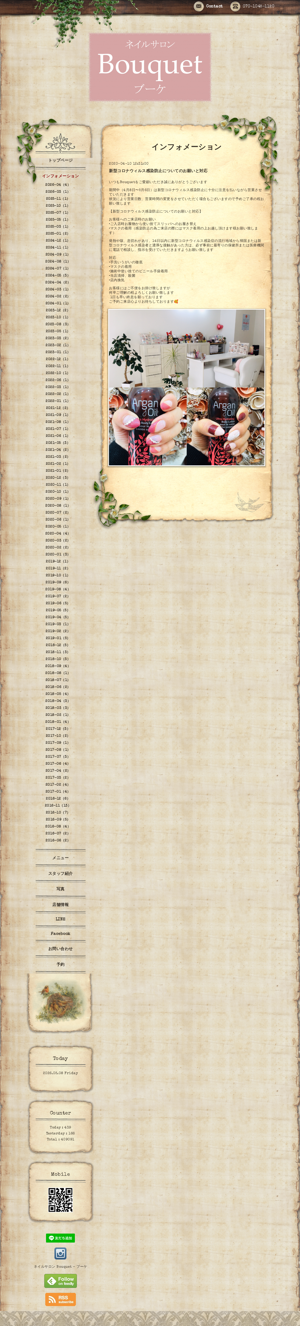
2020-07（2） (58, 513)
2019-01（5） (58, 638)
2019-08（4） (58, 589)
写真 (60, 890)
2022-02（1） (58, 394)
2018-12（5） (58, 645)
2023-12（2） (58, 310)
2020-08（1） (58, 506)
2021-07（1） (58, 429)
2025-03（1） (58, 227)
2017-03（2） (58, 778)
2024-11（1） (58, 248)
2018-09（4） (58, 666)
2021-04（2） (58, 450)
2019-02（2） (58, 631)
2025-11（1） (58, 199)
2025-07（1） (58, 213)
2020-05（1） (58, 527)
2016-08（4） (58, 827)
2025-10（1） (58, 206)
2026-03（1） (58, 192)
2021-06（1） (58, 436)
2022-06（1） (58, 380)
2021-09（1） (58, 415)
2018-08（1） (58, 673)
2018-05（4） (58, 694)
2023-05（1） (58, 331)
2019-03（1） (58, 624)
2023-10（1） (58, 317)
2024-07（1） (58, 269)
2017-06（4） (58, 764)
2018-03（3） (58, 708)
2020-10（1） (58, 492)
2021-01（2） (58, 471)
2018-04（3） (58, 701)
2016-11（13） (58, 806)
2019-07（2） (58, 596)
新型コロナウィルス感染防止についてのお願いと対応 (158, 171)
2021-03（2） (58, 457)
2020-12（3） (58, 478)
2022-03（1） (58, 387)
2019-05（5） (58, 610)
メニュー (60, 858)
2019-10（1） (58, 575)
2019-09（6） (58, 582)
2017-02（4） (58, 785)
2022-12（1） (58, 359)
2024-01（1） (58, 303)
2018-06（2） (58, 687)
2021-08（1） (58, 422)
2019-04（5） (58, 617)
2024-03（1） (58, 289)
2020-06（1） (58, 520)
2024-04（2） (58, 282)
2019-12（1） (58, 561)
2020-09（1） (58, 499)
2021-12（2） (58, 408)
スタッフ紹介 (60, 874)
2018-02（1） (58, 715)
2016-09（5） (58, 820)
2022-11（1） (58, 366)
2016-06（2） (58, 840)
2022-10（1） (58, 373)
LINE (60, 920)
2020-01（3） (58, 555)
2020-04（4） (58, 534)
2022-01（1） (58, 401)
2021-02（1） (58, 464)
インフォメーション (60, 177)
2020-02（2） (58, 548)
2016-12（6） (58, 799)
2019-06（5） (58, 603)
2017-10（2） (58, 736)
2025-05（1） (58, 220)
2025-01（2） (58, 234)
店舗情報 (60, 905)
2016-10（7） (58, 813)
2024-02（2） (58, 296)
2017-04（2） (58, 771)
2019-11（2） (58, 568)
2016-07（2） (58, 834)
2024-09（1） (58, 255)
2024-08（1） (58, 262)
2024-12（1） (58, 241)
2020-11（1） (58, 485)
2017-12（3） (58, 729)
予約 (60, 965)
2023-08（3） (58, 324)
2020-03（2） (58, 541)
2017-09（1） (58, 743)
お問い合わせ (60, 949)
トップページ (60, 161)
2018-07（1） (58, 680)
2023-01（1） (58, 352)
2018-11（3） (58, 652)
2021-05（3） (58, 443)
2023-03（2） (58, 338)
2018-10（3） (58, 659)
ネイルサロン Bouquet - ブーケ (60, 1267)
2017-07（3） (58, 757)
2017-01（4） (58, 792)
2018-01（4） (58, 722)
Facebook (60, 934)
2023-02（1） (58, 345)
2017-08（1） (58, 750)
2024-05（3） (58, 276)
